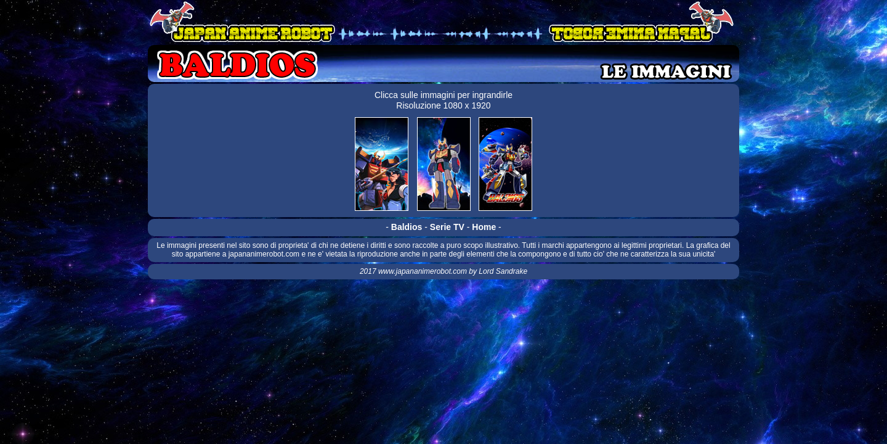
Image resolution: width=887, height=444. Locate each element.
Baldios (407, 227)
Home (484, 227)
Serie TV (447, 227)
